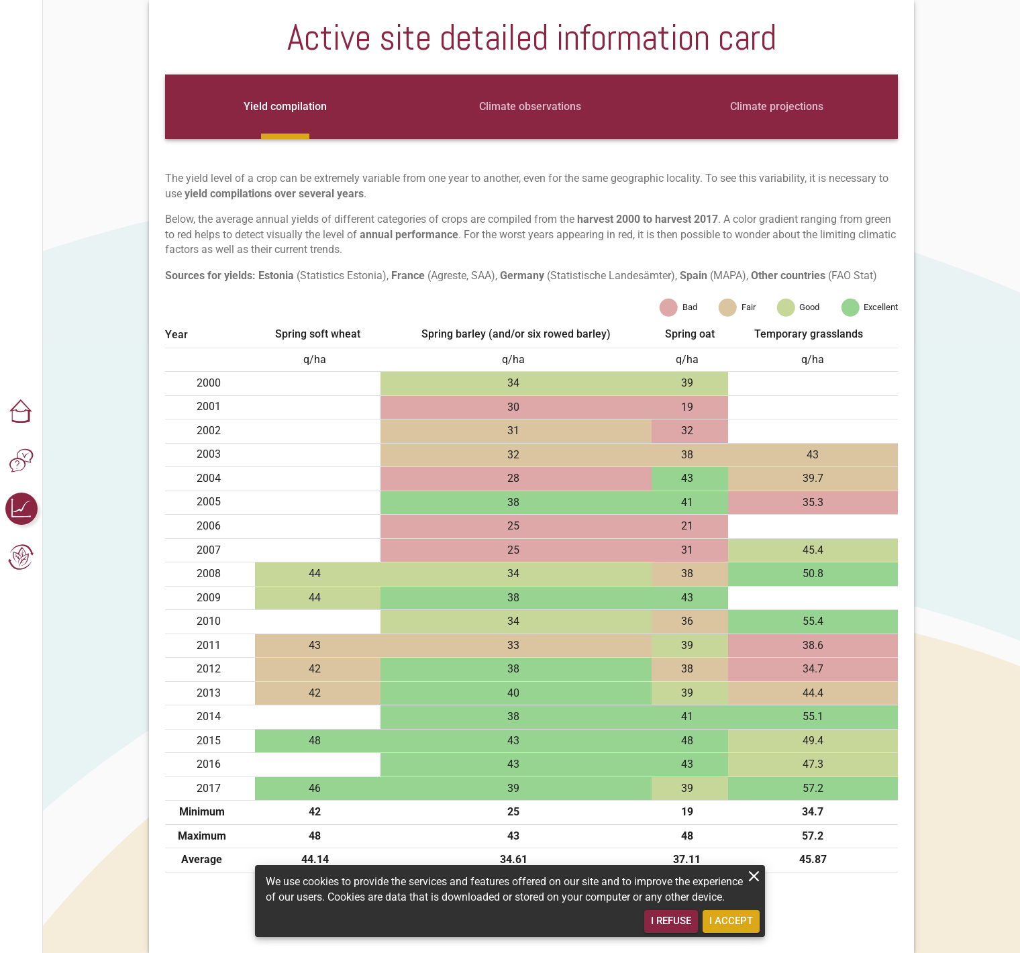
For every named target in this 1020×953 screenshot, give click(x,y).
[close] (754, 876)
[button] (21, 412)
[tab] (285, 106)
